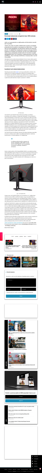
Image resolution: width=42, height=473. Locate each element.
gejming (21, 236)
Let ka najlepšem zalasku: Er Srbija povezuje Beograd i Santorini (19, 421)
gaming (16, 236)
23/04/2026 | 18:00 (13, 261)
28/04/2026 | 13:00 (11, 335)
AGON (17, 72)
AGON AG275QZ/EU (9, 222)
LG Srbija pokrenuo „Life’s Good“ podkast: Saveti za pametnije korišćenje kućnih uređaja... (22, 365)
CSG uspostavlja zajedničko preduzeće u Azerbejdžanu (18, 349)
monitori (29, 236)
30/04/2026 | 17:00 (11, 415)
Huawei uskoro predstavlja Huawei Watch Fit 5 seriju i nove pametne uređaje (21, 406)
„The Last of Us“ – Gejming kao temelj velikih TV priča (29, 265)
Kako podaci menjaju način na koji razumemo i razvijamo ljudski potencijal (12, 264)
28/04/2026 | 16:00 (11, 350)
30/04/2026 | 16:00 (11, 422)
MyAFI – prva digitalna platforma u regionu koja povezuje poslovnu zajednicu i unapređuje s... (22, 333)
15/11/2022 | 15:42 (16, 33)
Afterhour (26, 262)
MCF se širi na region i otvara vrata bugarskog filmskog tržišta (19, 413)
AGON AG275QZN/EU (18, 222)
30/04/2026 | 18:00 (11, 407)
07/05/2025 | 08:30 (32, 262)
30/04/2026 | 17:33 (11, 411)
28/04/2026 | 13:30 (11, 367)
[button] (36, 456)
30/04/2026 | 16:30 (11, 418)
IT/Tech (8, 261)
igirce (25, 236)
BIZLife (12, 33)
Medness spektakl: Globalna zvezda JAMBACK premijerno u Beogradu (20, 410)
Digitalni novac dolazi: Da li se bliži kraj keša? (16, 417)
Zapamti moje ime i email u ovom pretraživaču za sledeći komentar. (20, 292)
